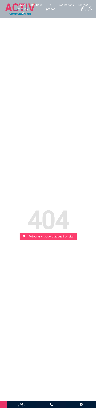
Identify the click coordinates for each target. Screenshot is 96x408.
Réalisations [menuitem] (66, 5)
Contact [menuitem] (82, 5)
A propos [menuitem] (50, 7)
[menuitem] (22, 9)
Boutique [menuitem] (36, 5)
